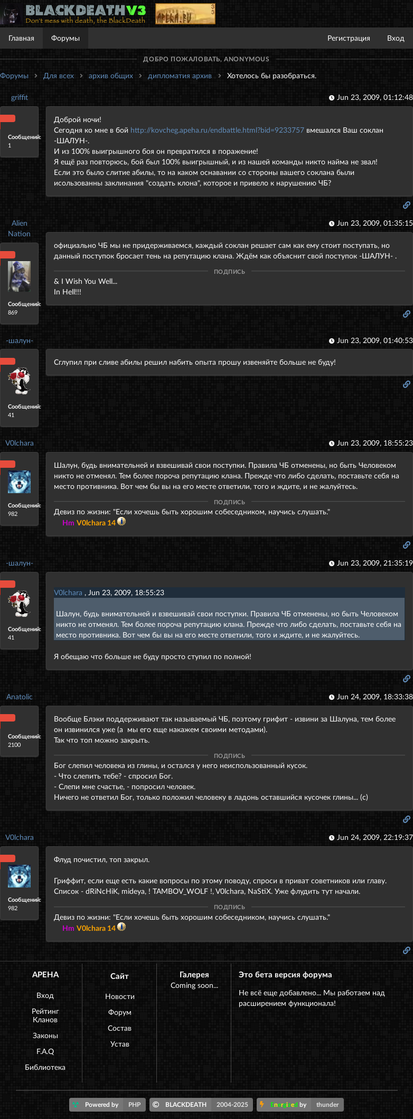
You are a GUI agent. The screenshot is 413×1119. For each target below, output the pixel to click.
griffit (19, 97)
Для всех (58, 75)
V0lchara (19, 442)
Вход (396, 37)
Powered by (109, 1105)
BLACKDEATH (203, 1105)
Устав (119, 1043)
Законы (45, 1035)
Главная (21, 37)
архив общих (111, 75)
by (302, 1105)
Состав (120, 1027)
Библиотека (45, 1066)
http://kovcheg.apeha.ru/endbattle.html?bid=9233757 (217, 129)
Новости (120, 996)
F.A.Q (45, 1051)
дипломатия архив (180, 75)
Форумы (65, 37)
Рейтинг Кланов (45, 1015)
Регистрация (348, 37)
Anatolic (19, 696)
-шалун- (19, 340)
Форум (120, 1011)
